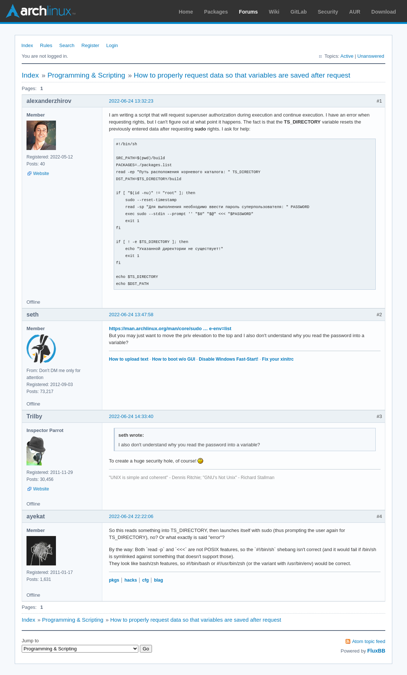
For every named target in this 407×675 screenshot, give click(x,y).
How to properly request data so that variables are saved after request (242, 75)
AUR (354, 12)
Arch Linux (40, 11)
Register (90, 45)
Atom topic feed (368, 641)
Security (328, 12)
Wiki (274, 12)
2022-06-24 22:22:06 (131, 516)
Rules (46, 45)
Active (346, 56)
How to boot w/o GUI (173, 359)
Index (27, 45)
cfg (145, 580)
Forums (248, 12)
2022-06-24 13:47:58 (131, 314)
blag (158, 580)
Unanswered (370, 56)
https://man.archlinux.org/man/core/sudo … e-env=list (170, 328)
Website (41, 173)
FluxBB (376, 651)
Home (186, 12)
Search (66, 45)
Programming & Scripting (86, 75)
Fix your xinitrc (278, 359)
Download (383, 12)
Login (112, 45)
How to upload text (128, 359)
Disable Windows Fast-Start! (228, 359)
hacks (130, 580)
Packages (216, 12)
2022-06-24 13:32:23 (131, 101)
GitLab (298, 12)
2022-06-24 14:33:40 (131, 416)
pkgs (114, 580)
